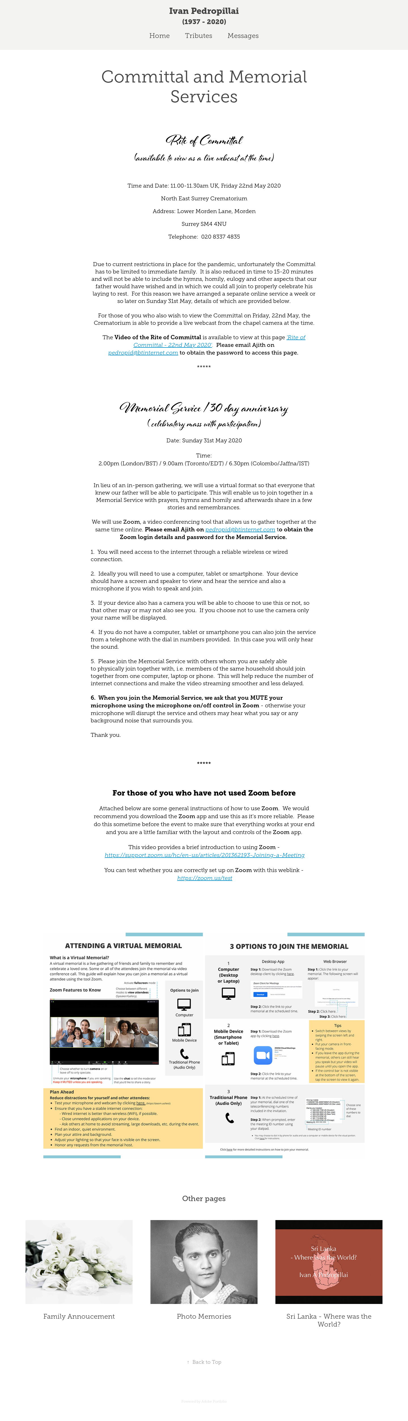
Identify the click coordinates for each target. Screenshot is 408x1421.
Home (159, 35)
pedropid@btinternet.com (143, 352)
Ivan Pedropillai (204, 11)
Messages (243, 35)
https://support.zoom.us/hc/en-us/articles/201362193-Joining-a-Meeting (205, 855)
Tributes (198, 35)
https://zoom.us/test (204, 878)
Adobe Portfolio (214, 1401)
